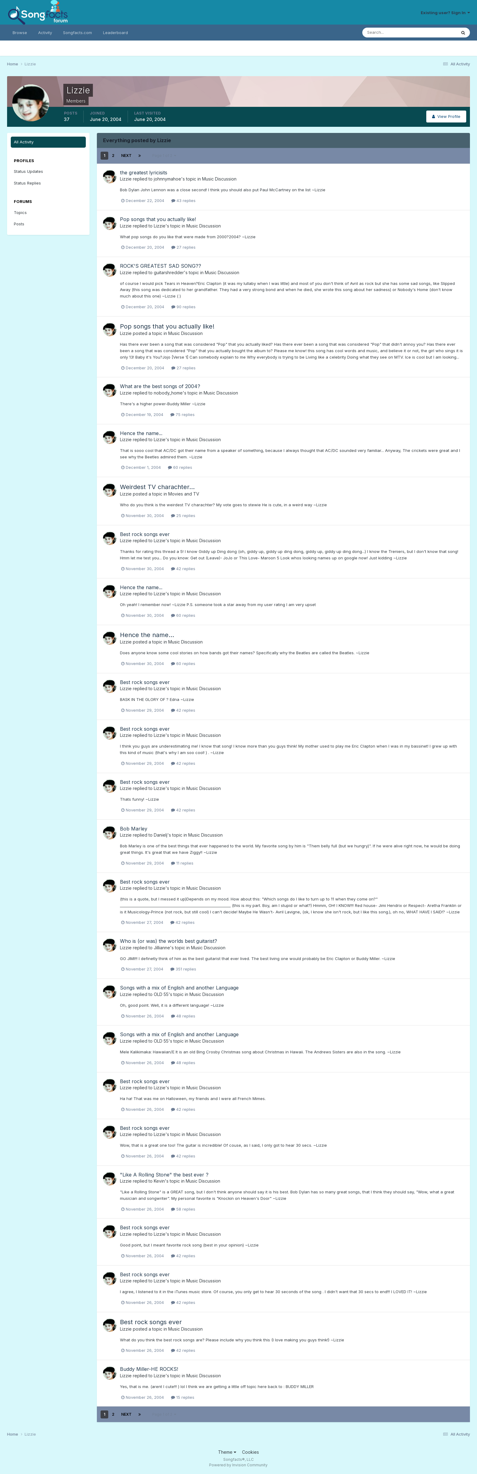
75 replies (182, 414)
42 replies (183, 568)
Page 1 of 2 (164, 155)
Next (126, 155)
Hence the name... (141, 433)
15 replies (182, 1397)
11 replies (182, 863)
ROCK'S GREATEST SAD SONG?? (160, 266)
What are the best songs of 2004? (160, 386)
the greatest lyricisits (143, 172)
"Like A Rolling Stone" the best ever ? (164, 1175)
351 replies (183, 968)
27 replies (183, 247)
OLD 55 (161, 994)
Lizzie (126, 178)
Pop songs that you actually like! (158, 219)
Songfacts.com (77, 32)
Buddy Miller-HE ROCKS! (149, 1369)
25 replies (183, 515)
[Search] (389, 32)
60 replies (180, 467)
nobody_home (168, 392)
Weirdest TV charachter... (157, 487)
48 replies (183, 1015)
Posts (19, 223)
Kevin (159, 1181)
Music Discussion (219, 178)
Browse (20, 32)
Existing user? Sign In (445, 12)
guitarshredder (169, 272)
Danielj (160, 835)
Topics (20, 212)
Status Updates (28, 171)
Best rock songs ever (145, 534)
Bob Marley (133, 829)
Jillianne (162, 947)
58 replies (183, 1209)
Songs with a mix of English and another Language (179, 988)
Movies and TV (183, 493)
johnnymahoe (167, 178)
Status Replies (27, 183)
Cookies (250, 1452)
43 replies (183, 200)
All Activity (24, 141)
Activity (45, 32)
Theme (227, 1452)
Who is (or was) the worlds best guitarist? (168, 941)
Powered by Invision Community (238, 1465)
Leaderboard (115, 32)
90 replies (183, 306)
